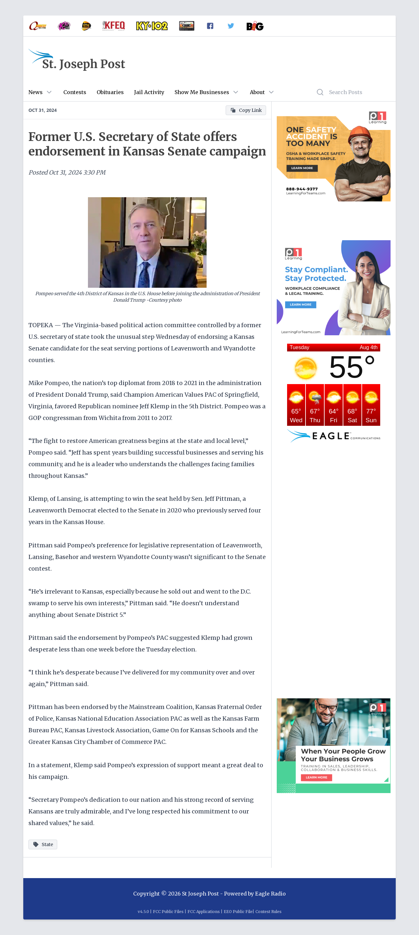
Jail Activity (149, 92)
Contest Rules (268, 911)
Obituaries (110, 92)
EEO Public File (238, 911)
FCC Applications (204, 911)
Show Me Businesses (202, 92)
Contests (74, 92)
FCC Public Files (168, 911)
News (35, 92)
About (257, 92)
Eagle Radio (270, 893)
